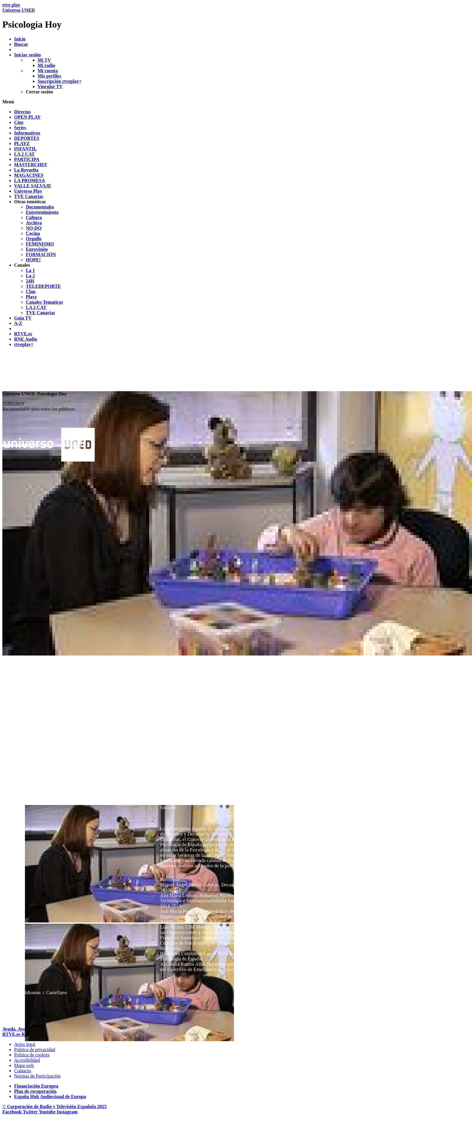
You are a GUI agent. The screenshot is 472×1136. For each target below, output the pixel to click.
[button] (236, 102)
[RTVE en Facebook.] (12, 1111)
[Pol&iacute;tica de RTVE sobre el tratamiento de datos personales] (34, 1049)
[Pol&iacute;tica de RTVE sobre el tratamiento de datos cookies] (32, 1054)
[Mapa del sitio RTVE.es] (24, 1065)
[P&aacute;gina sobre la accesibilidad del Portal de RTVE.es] (27, 1060)
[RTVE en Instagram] (67, 1111)
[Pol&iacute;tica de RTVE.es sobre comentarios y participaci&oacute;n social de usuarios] (37, 1075)
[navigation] (236, 228)
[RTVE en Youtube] (48, 1111)
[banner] (236, 16)
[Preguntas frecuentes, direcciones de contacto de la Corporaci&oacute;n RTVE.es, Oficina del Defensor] (22, 1070)
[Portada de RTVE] (11, 1034)
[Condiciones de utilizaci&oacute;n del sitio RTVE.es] (24, 1044)
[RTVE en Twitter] (31, 1111)
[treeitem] (22, 111)
